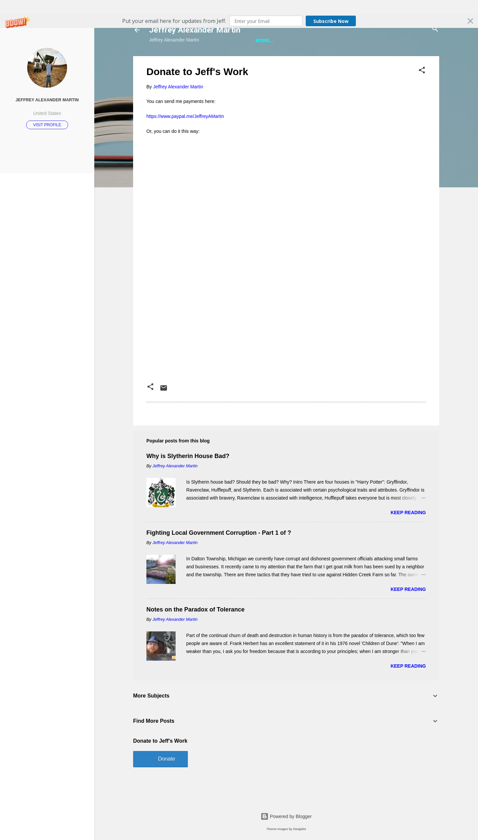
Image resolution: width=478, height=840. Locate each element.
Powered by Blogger (286, 816)
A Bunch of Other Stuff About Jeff (257, 60)
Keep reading (408, 534)
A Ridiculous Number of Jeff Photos (364, 60)
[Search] (435, 29)
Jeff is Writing (179, 60)
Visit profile (47, 125)
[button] (239, 21)
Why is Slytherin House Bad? (187, 477)
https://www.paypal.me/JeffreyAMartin (185, 137)
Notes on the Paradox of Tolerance (195, 631)
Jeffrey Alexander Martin (194, 30)
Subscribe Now (331, 21)
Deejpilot (299, 829)
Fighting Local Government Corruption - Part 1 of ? (218, 554)
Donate (166, 780)
